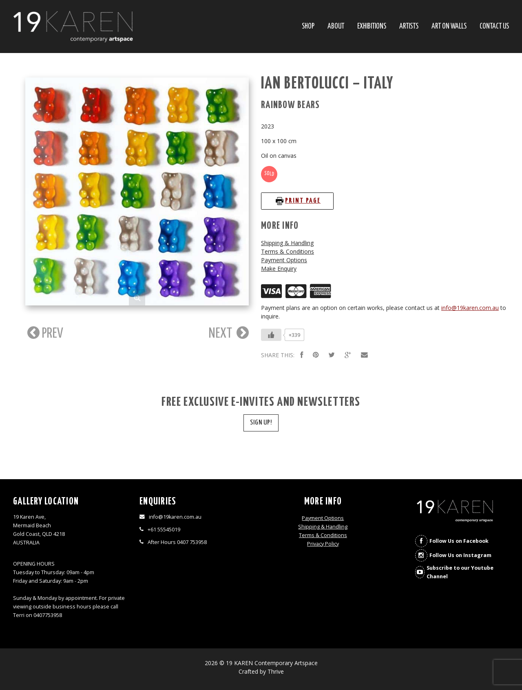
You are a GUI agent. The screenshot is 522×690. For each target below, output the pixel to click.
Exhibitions (371, 26)
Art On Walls (449, 26)
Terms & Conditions (287, 251)
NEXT (229, 333)
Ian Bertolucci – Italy (327, 84)
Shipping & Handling (287, 243)
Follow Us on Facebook (459, 540)
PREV (44, 333)
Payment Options (284, 260)
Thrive (276, 671)
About (335, 26)
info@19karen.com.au (470, 308)
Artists (408, 26)
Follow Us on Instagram (460, 555)
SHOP (308, 26)
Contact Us (494, 26)
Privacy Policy (323, 543)
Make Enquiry (278, 268)
